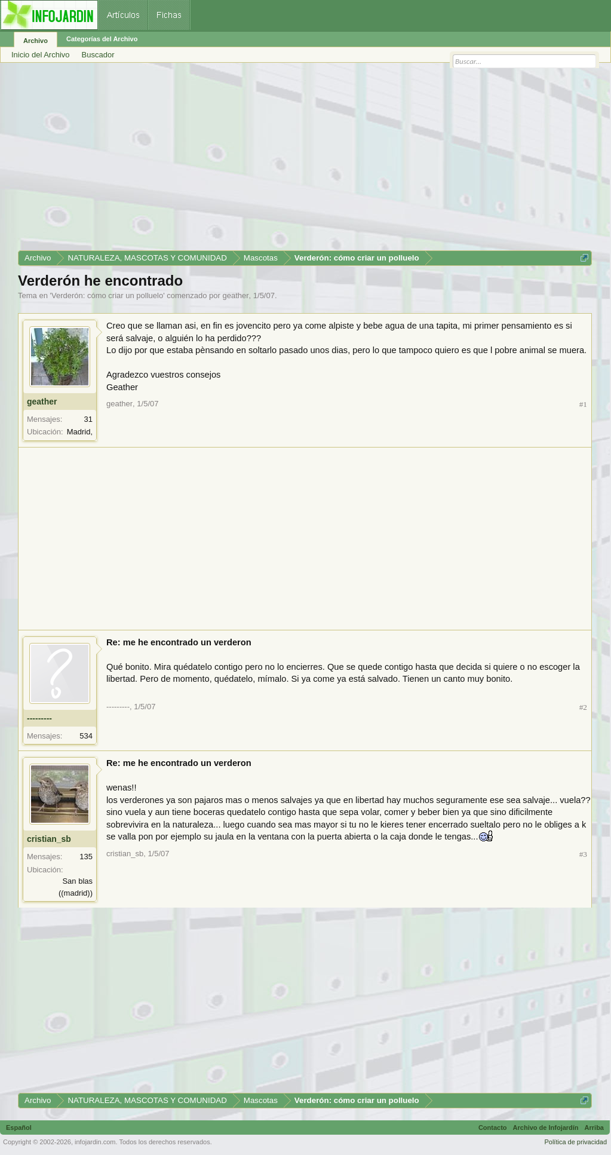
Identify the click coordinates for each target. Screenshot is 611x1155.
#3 (583, 854)
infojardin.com (95, 1141)
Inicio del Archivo (40, 54)
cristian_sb (49, 839)
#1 (583, 404)
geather (235, 295)
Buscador (98, 54)
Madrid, (80, 431)
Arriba (594, 1127)
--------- (39, 718)
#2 (583, 707)
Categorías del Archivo (101, 38)
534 (86, 735)
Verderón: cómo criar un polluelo (107, 295)
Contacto (492, 1127)
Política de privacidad (575, 1141)
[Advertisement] (305, 160)
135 (86, 856)
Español (19, 1127)
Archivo (35, 40)
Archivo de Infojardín (546, 1127)
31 (88, 419)
